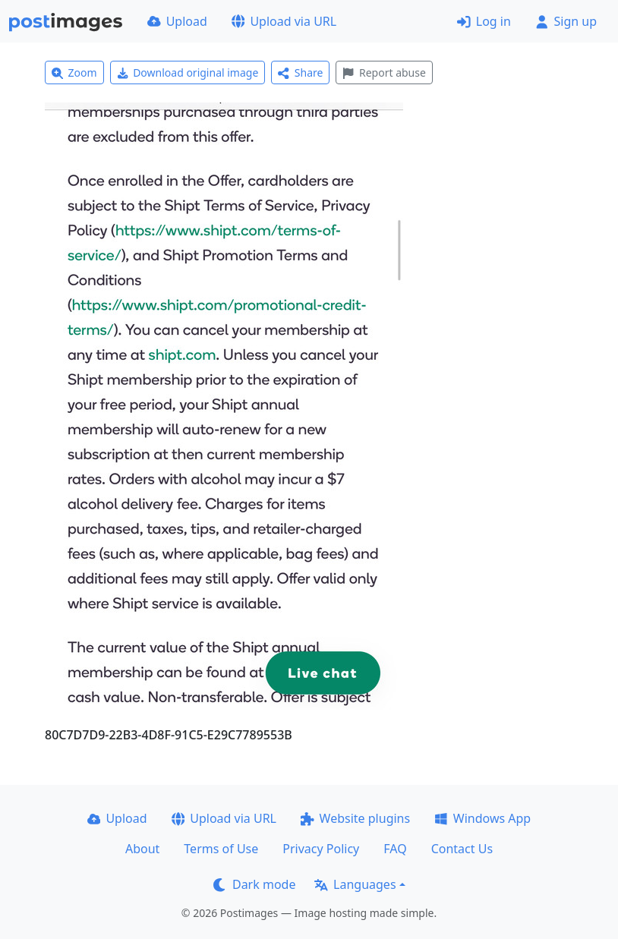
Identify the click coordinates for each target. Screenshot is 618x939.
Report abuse (383, 72)
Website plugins (355, 818)
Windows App (482, 818)
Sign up (566, 21)
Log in (484, 21)
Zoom (74, 72)
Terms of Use (221, 848)
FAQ (394, 848)
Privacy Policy (320, 848)
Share (300, 72)
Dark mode (254, 884)
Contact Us (462, 848)
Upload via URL (284, 21)
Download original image (188, 72)
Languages (355, 884)
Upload (177, 21)
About (142, 848)
